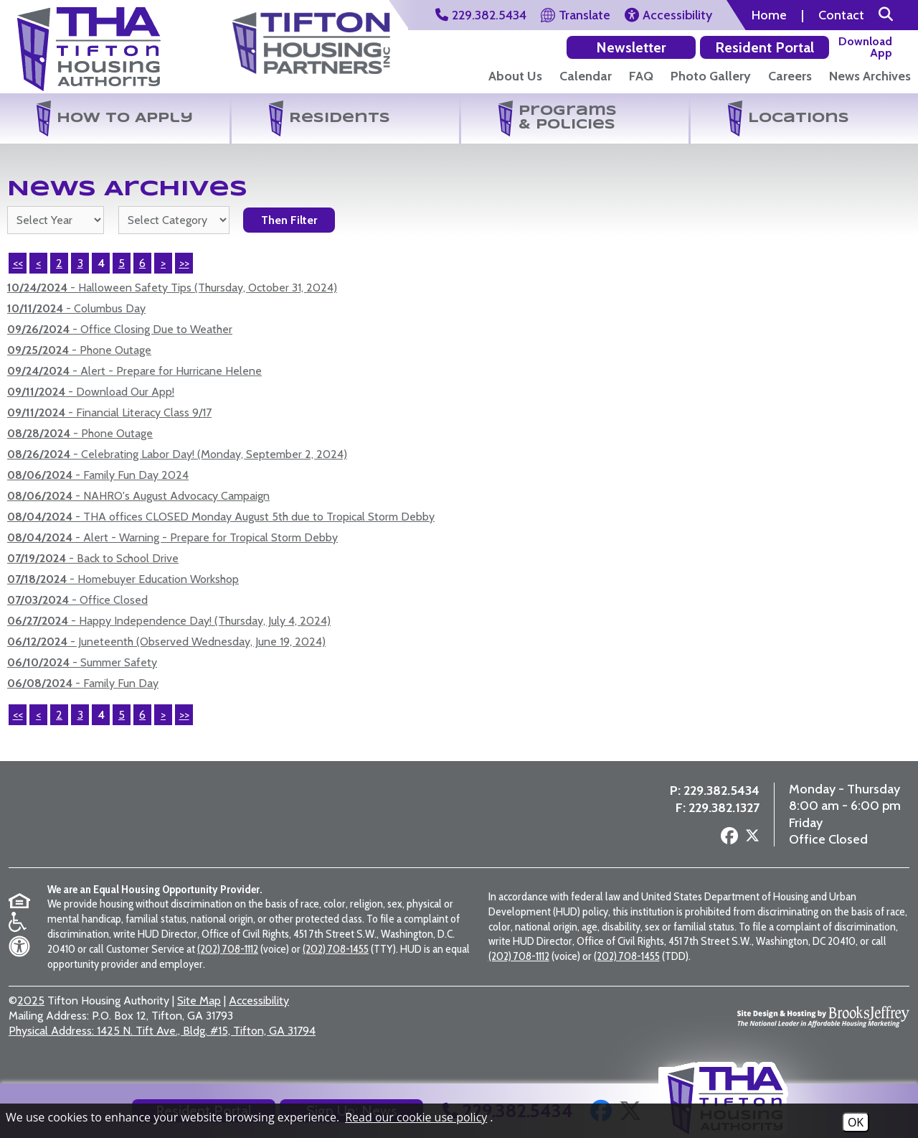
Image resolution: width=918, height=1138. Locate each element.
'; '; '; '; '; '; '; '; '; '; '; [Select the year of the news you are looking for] (55, 220)
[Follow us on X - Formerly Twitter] (752, 844)
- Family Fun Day (82, 683)
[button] (886, 15)
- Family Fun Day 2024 (98, 475)
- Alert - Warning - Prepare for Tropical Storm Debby (172, 537)
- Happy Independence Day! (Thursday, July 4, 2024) (169, 621)
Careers (790, 76)
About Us (515, 76)
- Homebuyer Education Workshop (123, 579)
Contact (841, 15)
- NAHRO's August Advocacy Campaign (138, 496)
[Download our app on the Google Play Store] (788, 46)
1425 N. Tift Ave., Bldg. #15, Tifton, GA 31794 (162, 1043)
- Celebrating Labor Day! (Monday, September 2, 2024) (177, 454)
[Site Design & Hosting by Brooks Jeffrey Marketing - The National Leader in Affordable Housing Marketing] (823, 1029)
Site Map (199, 1014)
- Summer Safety (82, 662)
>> (184, 263)
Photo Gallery (711, 76)
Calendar (585, 76)
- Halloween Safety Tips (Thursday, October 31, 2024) (172, 287)
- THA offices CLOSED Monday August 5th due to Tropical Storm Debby (221, 516)
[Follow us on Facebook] (729, 843)
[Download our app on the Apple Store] (869, 46)
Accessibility (259, 1014)
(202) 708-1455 (336, 962)
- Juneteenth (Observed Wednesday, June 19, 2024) (166, 641)
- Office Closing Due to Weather (119, 329)
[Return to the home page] (89, 49)
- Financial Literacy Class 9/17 (109, 412)
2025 (30, 1014)
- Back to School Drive (93, 558)
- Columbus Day (76, 308)
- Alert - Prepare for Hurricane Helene (134, 371)
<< (18, 263)
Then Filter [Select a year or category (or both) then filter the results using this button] (289, 220)
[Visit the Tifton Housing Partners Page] (311, 38)
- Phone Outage (79, 350)
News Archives (870, 76)
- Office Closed (77, 600)
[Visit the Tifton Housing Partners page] (230, 821)
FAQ (641, 76)
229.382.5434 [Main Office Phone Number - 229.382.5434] (721, 798)
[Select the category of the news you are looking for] (174, 220)
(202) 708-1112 (227, 962)
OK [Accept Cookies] (855, 1122)
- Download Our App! (90, 391)
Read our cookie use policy (416, 1117)
